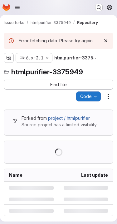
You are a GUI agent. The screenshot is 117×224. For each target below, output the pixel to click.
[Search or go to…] (99, 7)
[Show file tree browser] (9, 58)
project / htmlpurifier (69, 118)
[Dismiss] (106, 40)
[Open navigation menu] (17, 7)
